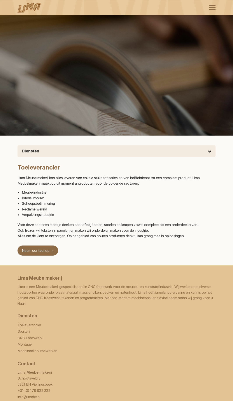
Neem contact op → (38, 250)
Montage (25, 344)
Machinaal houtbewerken (37, 351)
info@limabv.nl (29, 397)
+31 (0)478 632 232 (34, 390)
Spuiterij (24, 331)
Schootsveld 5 (29, 378)
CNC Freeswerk (30, 338)
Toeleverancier (29, 325)
